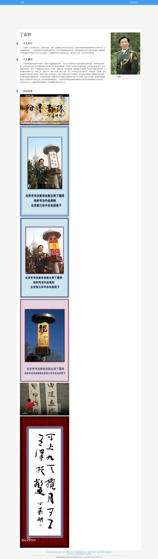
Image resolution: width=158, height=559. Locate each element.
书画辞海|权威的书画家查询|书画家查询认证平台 (70, 557)
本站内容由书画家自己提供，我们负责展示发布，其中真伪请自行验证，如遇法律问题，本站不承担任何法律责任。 (79, 552)
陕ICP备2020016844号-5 (95, 557)
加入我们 (69, 554)
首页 (22, 2)
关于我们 (76, 554)
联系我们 (133, 2)
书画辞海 (87, 554)
